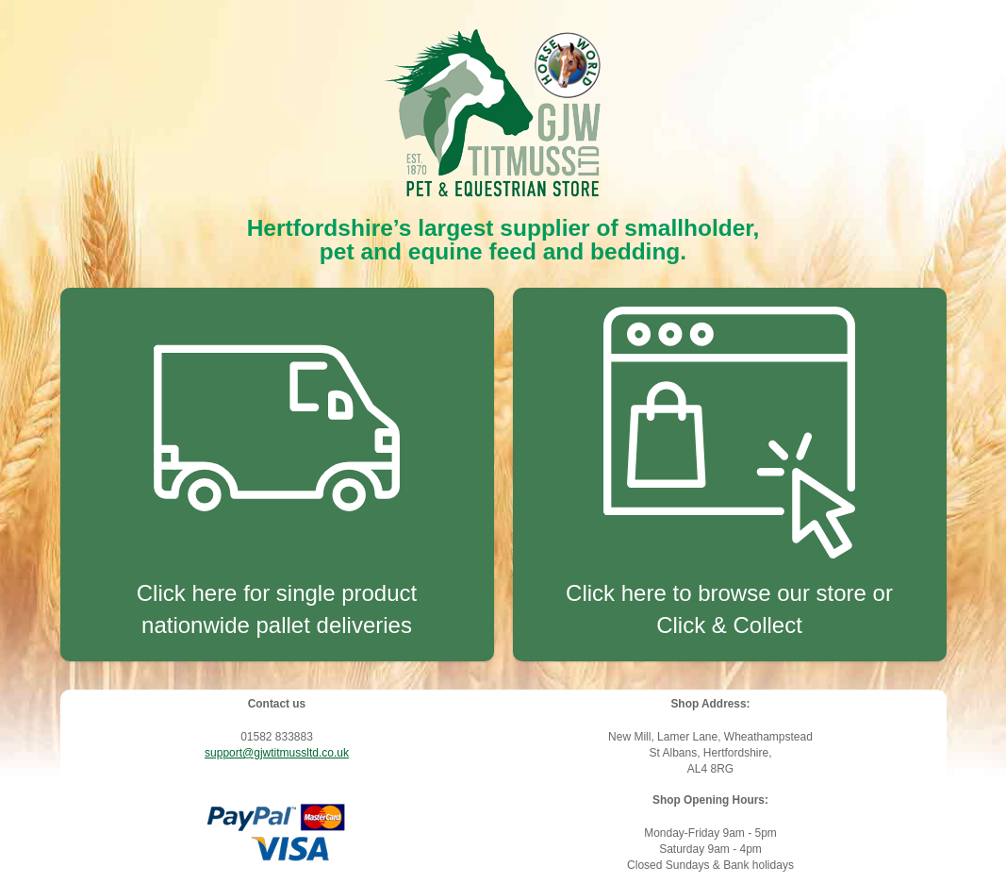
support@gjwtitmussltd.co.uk (277, 752)
